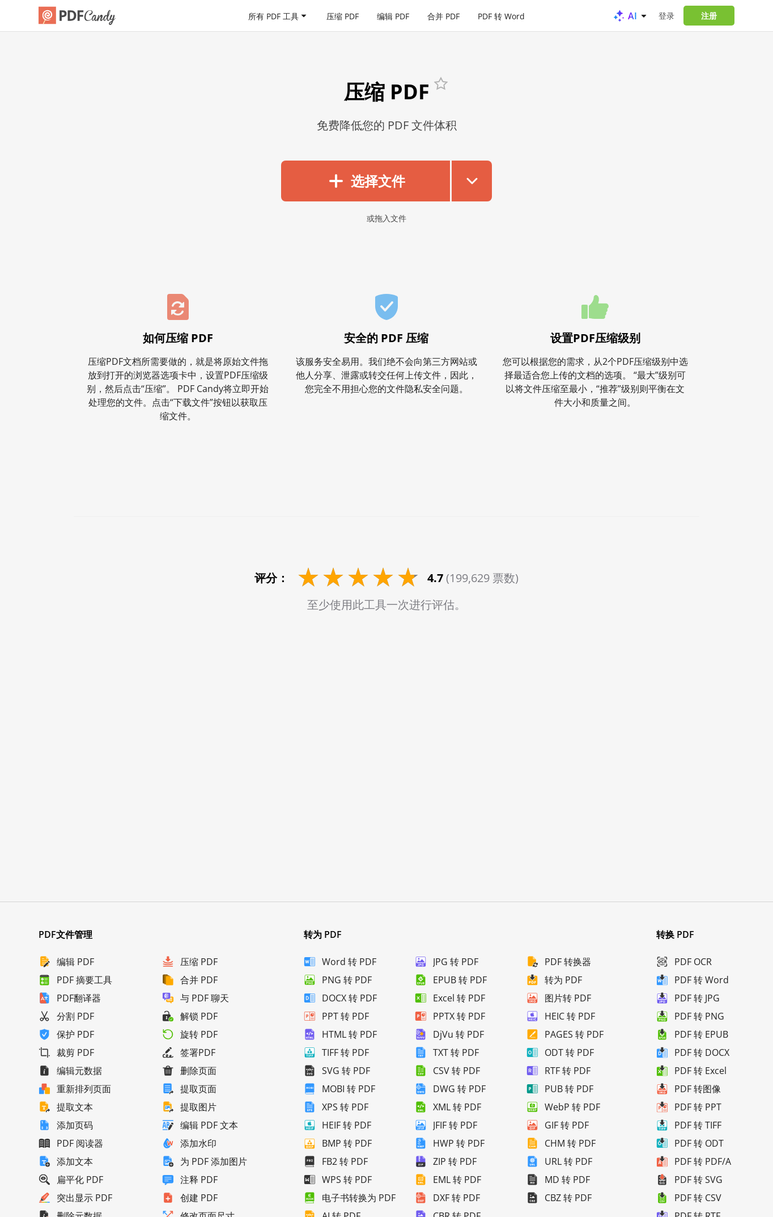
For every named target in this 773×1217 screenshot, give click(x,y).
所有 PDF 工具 (273, 15)
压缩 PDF (342, 15)
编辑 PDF (393, 15)
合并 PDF (443, 15)
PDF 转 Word (501, 15)
